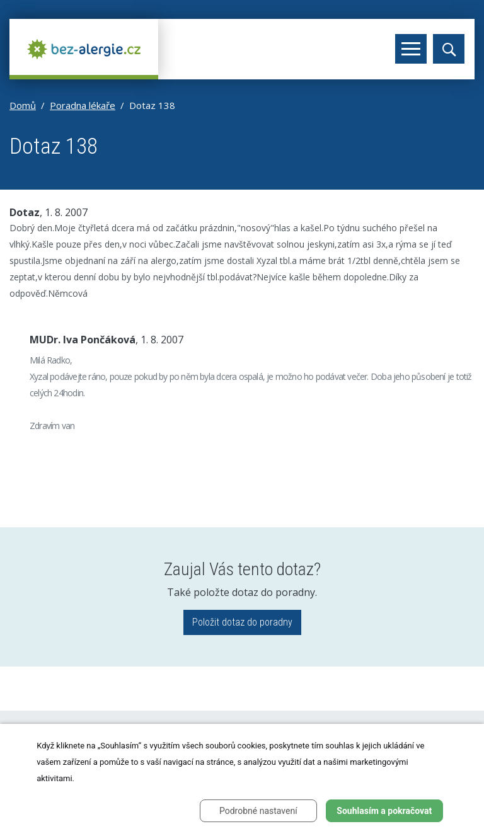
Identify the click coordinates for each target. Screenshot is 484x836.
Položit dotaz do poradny (242, 622)
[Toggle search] (448, 49)
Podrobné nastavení (258, 811)
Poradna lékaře (82, 105)
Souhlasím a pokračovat (384, 811)
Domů (22, 105)
